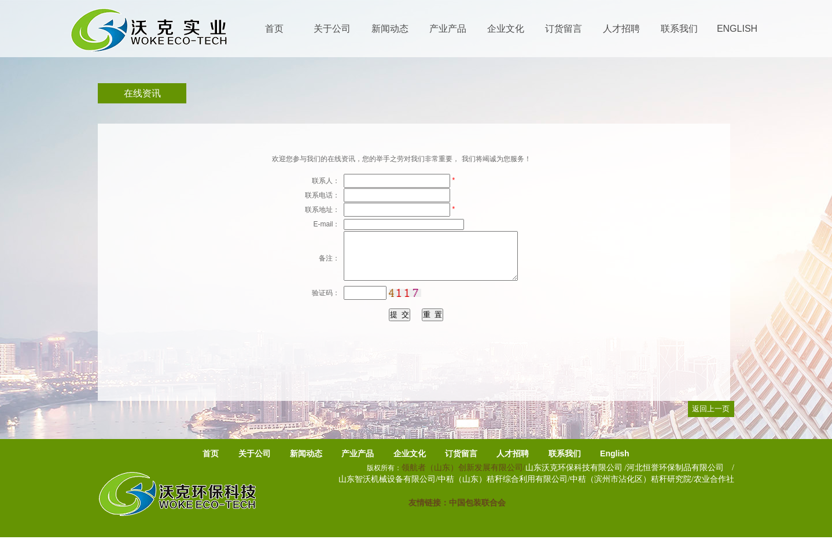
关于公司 (254, 453)
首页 (211, 453)
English (614, 453)
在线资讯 (142, 93)
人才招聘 (512, 453)
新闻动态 (306, 453)
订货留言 (461, 453)
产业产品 (357, 453)
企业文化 (409, 453)
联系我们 (564, 453)
